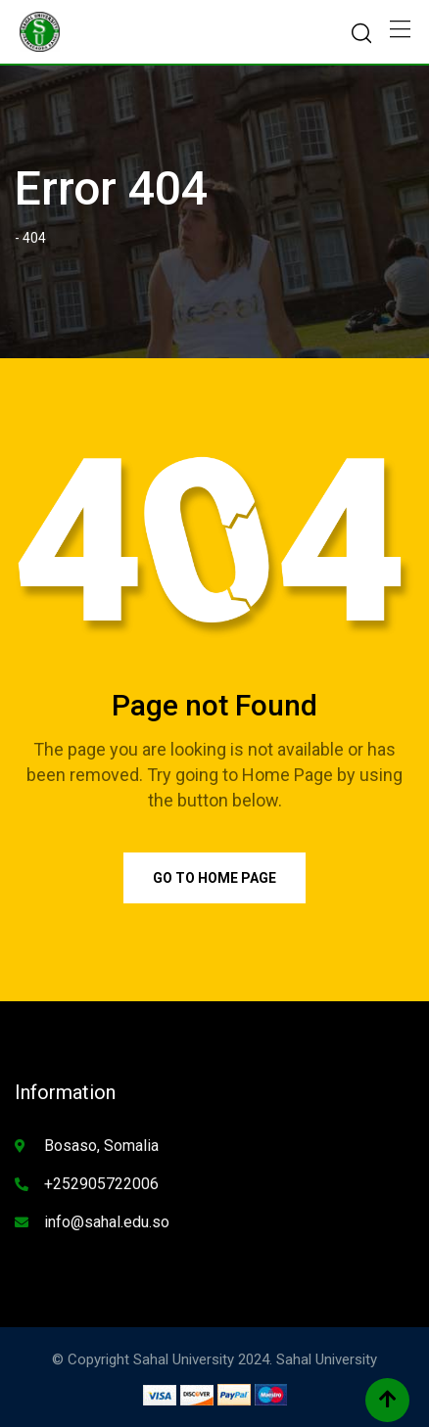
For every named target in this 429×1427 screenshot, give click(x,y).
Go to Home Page (214, 878)
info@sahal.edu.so (106, 1222)
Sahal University (326, 1359)
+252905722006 (101, 1183)
